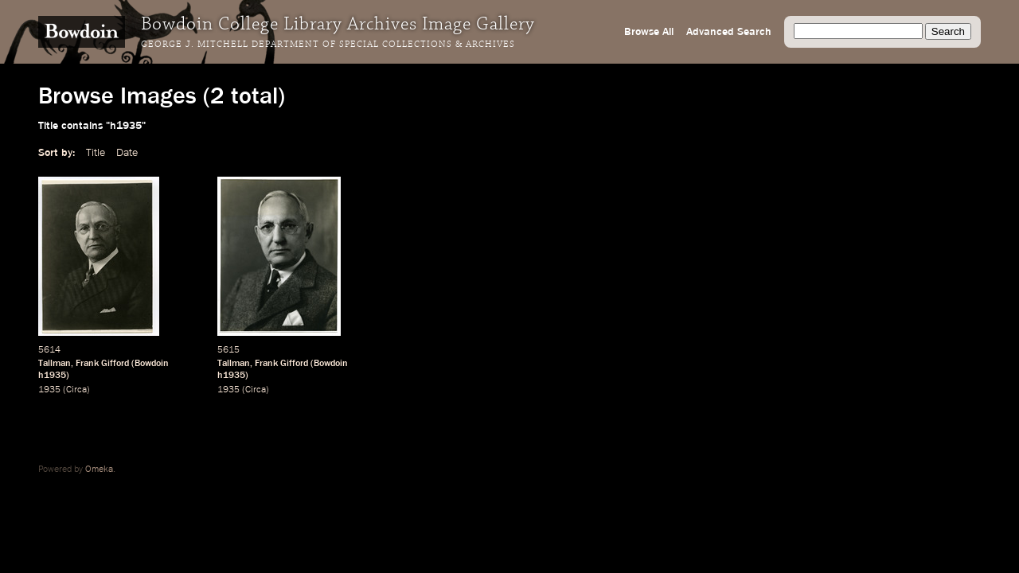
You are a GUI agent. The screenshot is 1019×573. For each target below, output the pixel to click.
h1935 (52, 375)
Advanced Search (728, 31)
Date (127, 152)
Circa (76, 390)
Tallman (54, 363)
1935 (49, 390)
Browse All (648, 31)
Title (95, 152)
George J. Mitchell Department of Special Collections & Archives (328, 44)
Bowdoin (152, 363)
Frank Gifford (102, 363)
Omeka (99, 469)
